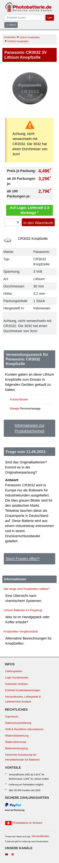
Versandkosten (40, 836)
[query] (24, 18)
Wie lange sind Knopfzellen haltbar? (27, 588)
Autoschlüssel (19, 399)
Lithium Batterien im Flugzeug (23, 610)
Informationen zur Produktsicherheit (30, 428)
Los (50, 17)
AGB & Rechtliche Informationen (24, 729)
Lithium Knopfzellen (30, 37)
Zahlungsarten (13, 671)
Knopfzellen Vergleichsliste (21, 631)
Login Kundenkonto (16, 677)
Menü (11, 25)
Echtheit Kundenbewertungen (22, 690)
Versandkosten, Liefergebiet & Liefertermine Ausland (23, 699)
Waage (14, 408)
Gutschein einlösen (16, 683)
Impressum (11, 716)
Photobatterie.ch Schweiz (23, 823)
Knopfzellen (10, 37)
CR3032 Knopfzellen (18, 41)
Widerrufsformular (15, 742)
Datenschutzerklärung (18, 722)
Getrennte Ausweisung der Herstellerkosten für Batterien (22, 757)
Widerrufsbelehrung (16, 735)
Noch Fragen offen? (22, 558)
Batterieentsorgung (16, 748)
